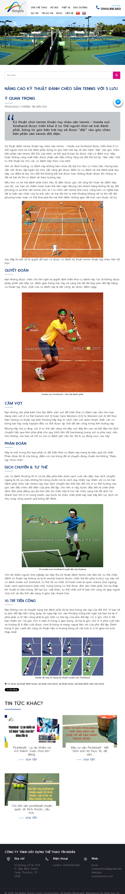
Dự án (34, 13)
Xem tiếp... (32, 760)
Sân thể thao (39, 7)
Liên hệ (69, 13)
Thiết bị (65, 7)
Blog (59, 13)
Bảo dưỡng (80, 7)
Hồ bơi (54, 7)
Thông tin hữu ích (34, 107)
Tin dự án (47, 13)
